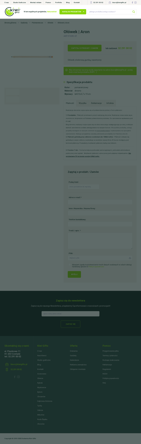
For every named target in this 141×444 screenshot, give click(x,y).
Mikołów (40, 415)
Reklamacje (107, 365)
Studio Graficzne (19, 2)
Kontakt (77, 2)
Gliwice (40, 378)
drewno (78, 91)
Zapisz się (70, 324)
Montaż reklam (35, 2)
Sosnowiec (41, 374)
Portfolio (58, 2)
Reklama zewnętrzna (78, 365)
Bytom (39, 392)
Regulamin (107, 369)
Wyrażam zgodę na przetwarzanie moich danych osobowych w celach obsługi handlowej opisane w (102, 266)
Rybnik (40, 383)
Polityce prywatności (96, 267)
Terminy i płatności (110, 356)
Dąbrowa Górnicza (44, 401)
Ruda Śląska (42, 419)
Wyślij (74, 274)
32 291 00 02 (98, 2)
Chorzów (40, 424)
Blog (68, 2)
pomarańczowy (81, 87)
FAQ (104, 383)
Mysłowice (41, 387)
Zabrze (40, 410)
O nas (6, 2)
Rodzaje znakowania (111, 360)
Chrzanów (41, 397)
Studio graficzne (43, 360)
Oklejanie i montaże (77, 369)
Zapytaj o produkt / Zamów (84, 48)
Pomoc (48, 2)
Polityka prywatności (111, 378)
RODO (105, 374)
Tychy (39, 406)
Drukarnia (74, 351)
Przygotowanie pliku (111, 351)
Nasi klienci (41, 356)
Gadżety (73, 356)
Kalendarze (74, 360)
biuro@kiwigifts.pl (119, 2)
